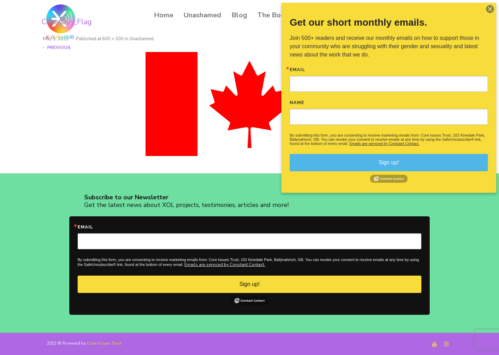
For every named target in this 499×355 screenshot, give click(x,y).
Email (85, 227)
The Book (272, 15)
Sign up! (249, 284)
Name (297, 102)
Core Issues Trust (104, 343)
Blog (239, 15)
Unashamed (202, 15)
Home (163, 15)
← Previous (56, 47)
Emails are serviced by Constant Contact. (224, 264)
